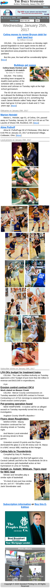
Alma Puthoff (8, 127)
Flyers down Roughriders (15, 419)
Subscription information (17, 504)
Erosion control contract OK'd (17, 387)
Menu (46, 7)
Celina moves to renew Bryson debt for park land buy (25, 36)
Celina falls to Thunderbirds (16, 451)
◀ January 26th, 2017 (11, 18)
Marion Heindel (9, 114)
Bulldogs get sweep (25, 65)
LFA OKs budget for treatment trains (21, 372)
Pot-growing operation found (17, 403)
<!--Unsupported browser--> (25, 564)
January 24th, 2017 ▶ (38, 18)
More (4, 60)
